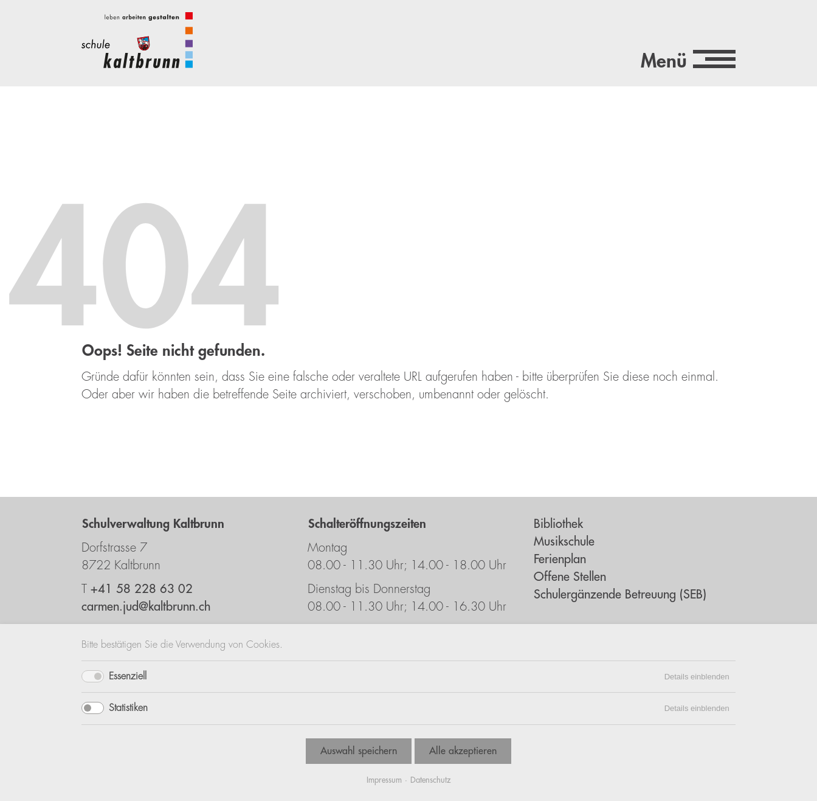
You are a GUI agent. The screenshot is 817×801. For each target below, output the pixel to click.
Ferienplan (560, 559)
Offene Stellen (570, 576)
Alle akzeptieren (463, 751)
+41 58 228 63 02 (142, 589)
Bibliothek (558, 524)
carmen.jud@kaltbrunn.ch (145, 606)
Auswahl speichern (358, 751)
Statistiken (128, 708)
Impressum (384, 780)
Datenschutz (430, 780)
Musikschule (564, 541)
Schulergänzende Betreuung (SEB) (620, 594)
